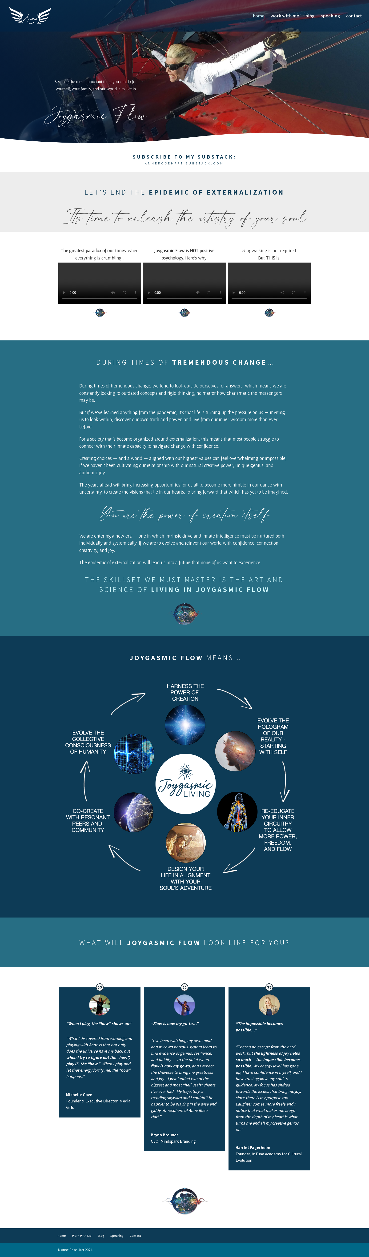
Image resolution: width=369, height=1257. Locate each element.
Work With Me (285, 16)
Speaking (330, 16)
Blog (310, 16)
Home (259, 16)
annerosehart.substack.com (184, 163)
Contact (354, 16)
